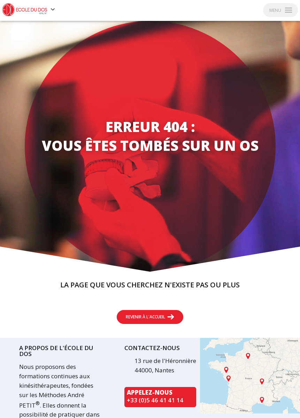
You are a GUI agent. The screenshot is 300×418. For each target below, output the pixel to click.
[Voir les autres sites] (53, 10)
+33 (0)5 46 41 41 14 (155, 400)
